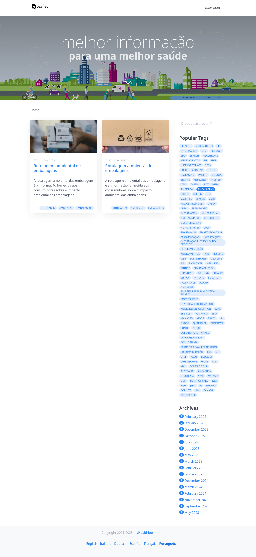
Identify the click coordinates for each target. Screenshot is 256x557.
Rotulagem (48, 208)
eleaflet (186, 313)
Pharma (211, 385)
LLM (197, 390)
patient (203, 175)
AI (200, 385)
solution (214, 277)
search (194, 155)
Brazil (212, 318)
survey (185, 277)
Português (167, 543)
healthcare (210, 155)
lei (221, 318)
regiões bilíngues (192, 203)
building (203, 273)
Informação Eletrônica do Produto (198, 243)
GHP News (187, 287)
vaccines (186, 199)
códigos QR (211, 218)
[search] (197, 123)
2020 (206, 227)
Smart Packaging (211, 232)
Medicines (200, 179)
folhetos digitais (192, 170)
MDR (183, 385)
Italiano (105, 543)
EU (205, 160)
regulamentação (192, 249)
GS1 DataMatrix (190, 218)
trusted (216, 179)
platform (201, 313)
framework (199, 208)
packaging (187, 175)
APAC (201, 376)
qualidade (200, 323)
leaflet (212, 170)
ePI (218, 146)
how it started (190, 227)
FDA (209, 352)
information (189, 213)
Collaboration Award (195, 332)
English (91, 543)
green (212, 203)
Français (150, 543)
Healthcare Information (197, 304)
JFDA (192, 385)
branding (187, 273)
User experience (191, 165)
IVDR (215, 380)
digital (195, 184)
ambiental (66, 208)
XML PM (197, 194)
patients (199, 277)
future (185, 268)
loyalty (218, 273)
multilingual (210, 213)
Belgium (206, 356)
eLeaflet (186, 146)
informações (212, 237)
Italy (184, 184)
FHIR (213, 160)
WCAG (204, 361)
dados (185, 323)
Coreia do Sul (198, 366)
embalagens (84, 208)
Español (135, 543)
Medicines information (196, 308)
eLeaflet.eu (212, 8)
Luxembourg (189, 361)
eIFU (204, 151)
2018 (212, 199)
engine (185, 179)
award (203, 282)
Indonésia (187, 376)
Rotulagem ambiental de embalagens (57, 168)
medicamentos (190, 254)
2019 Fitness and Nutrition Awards (198, 293)
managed (187, 318)
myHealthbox (204, 146)
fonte (184, 328)
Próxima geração (192, 352)
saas (218, 308)
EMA (183, 155)
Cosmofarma (189, 342)
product (216, 151)
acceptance (188, 282)
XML (183, 366)
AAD (214, 361)
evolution (195, 263)
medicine (216, 258)
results (218, 254)
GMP (183, 380)
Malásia (213, 376)
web (183, 258)
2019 (208, 165)
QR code (217, 175)
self (214, 313)
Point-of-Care (199, 380)
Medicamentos (190, 160)
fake (206, 254)
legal (184, 208)
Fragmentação (190, 237)
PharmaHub (188, 232)
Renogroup (188, 395)
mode (200, 318)
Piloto (185, 194)
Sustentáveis (198, 258)
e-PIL (183, 356)
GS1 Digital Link (191, 223)
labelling (212, 263)
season (200, 199)
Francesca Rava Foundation (199, 347)
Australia (187, 371)
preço (196, 328)
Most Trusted (189, 299)
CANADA (208, 390)
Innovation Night (192, 337)
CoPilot (186, 390)
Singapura (204, 371)
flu (208, 194)
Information (189, 151)
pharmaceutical (204, 268)
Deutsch (120, 543)
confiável (217, 323)
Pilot (193, 356)
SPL (218, 352)
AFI (182, 263)
